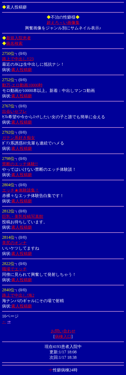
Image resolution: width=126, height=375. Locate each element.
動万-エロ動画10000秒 (22, 85)
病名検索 (14, 43)
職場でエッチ (14, 269)
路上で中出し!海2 (18, 295)
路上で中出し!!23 (18, 59)
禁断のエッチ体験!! (20, 164)
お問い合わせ (63, 331)
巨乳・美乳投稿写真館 (22, 216)
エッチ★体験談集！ (20, 190)
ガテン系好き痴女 (18, 137)
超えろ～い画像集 (63, 22)
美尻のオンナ (14, 243)
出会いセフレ (14, 111)
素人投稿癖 (21, 69)
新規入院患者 (18, 38)
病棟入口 (63, 336)
